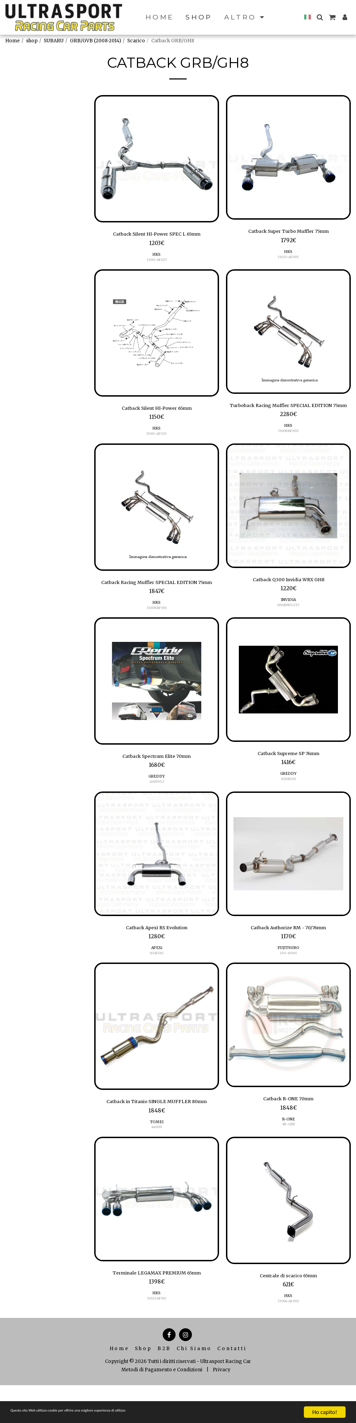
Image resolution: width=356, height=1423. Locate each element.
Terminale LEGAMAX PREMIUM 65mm (156, 1309)
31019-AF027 (156, 261)
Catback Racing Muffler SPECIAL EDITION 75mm (157, 597)
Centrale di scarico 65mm (288, 1312)
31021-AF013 (157, 1335)
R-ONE (288, 1145)
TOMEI (156, 1157)
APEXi (157, 972)
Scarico (136, 41)
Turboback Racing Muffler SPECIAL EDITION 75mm (288, 413)
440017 (156, 1162)
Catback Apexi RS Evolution (156, 951)
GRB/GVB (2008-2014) (95, 41)
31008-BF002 (288, 443)
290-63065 (288, 977)
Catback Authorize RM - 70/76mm (288, 951)
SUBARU (54, 41)
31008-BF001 (156, 628)
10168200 (288, 801)
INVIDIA (288, 611)
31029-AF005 (288, 258)
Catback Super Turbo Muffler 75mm (288, 232)
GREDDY (157, 799)
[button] (319, 17)
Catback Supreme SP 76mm (288, 775)
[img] (156, 158)
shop (32, 41)
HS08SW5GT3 (288, 617)
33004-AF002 (288, 1338)
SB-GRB (288, 1151)
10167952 (156, 804)
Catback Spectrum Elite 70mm (157, 778)
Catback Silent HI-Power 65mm (156, 411)
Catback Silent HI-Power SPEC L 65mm (156, 235)
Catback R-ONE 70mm (288, 1124)
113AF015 (156, 977)
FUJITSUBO (288, 972)
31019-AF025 (156, 437)
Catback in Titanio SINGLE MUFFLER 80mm (156, 1132)
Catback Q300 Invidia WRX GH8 (288, 590)
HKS (156, 256)
